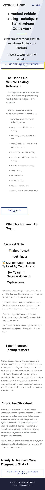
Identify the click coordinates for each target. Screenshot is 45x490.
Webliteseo (27, 485)
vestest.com (13, 5)
